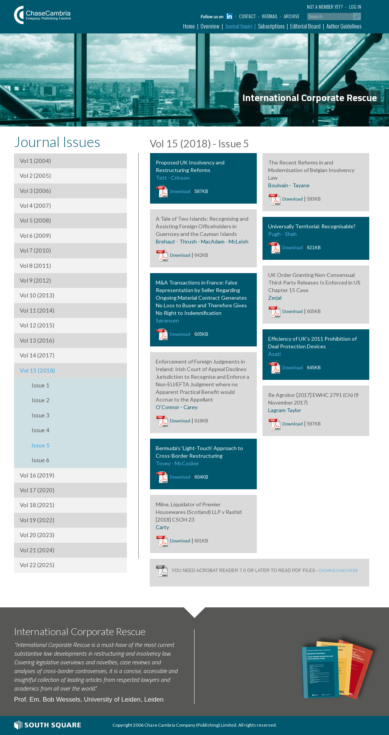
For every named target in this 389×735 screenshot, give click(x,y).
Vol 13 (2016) (37, 340)
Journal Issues (238, 26)
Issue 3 (40, 415)
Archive (291, 16)
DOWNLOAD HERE (338, 570)
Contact (247, 16)
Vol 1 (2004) (35, 160)
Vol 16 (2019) (37, 475)
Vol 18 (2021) (37, 504)
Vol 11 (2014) (37, 310)
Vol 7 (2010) (35, 250)
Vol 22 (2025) (37, 564)
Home (189, 26)
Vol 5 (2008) (35, 220)
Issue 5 (41, 445)
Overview (210, 26)
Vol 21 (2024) (37, 550)
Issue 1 (40, 385)
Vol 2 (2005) (35, 175)
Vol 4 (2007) (35, 205)
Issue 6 (40, 460)
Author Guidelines (343, 26)
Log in (355, 6)
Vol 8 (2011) (35, 265)
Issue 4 (40, 430)
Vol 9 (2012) (35, 280)
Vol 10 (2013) (37, 295)
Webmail (270, 16)
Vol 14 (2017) (37, 355)
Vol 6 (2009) (35, 235)
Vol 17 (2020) (37, 490)
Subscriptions (271, 26)
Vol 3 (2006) (35, 190)
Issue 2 (40, 400)
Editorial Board (305, 26)
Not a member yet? (325, 6)
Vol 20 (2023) (37, 534)
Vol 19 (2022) (37, 520)
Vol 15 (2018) (37, 370)
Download (180, 191)
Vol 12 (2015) (37, 325)
